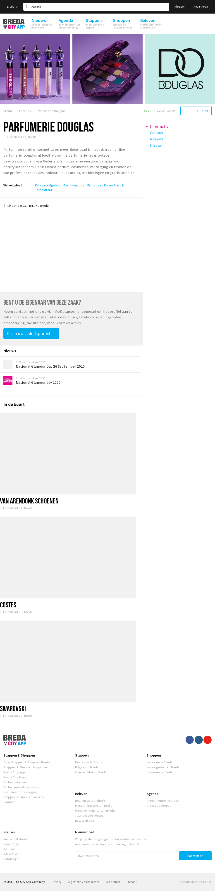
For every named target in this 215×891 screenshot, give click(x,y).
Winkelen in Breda (159, 762)
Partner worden (14, 782)
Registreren (201, 7)
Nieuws (9, 832)
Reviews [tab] (156, 139)
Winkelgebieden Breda (163, 767)
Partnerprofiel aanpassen (22, 787)
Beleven (81, 793)
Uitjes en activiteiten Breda (95, 811)
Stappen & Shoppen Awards (23, 797)
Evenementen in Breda (163, 801)
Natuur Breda (84, 820)
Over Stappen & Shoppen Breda (26, 762)
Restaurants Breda (88, 762)
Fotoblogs (10, 859)
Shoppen (154, 755)
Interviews (11, 854)
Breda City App (14, 772)
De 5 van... (10, 849)
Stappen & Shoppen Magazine (25, 767)
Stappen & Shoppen (19, 755)
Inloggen (179, 7)
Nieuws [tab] (156, 145)
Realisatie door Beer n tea (195, 882)
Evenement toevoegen (20, 792)
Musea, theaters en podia (93, 806)
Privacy (56, 882)
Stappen (82, 755)
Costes (8, 605)
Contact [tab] (156, 132)
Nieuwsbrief (84, 832)
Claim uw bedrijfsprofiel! (30, 333)
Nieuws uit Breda (15, 839)
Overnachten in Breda (91, 772)
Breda (12, 7)
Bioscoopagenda (159, 806)
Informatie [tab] (159, 126)
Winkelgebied (12, 185)
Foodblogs (11, 844)
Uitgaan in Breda (87, 767)
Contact (9, 802)
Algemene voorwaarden (84, 882)
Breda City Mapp (15, 777)
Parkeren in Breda (159, 772)
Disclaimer (113, 882)
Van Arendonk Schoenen (29, 501)
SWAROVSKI (13, 708)
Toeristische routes (89, 815)
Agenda (153, 793)
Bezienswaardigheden (91, 801)
